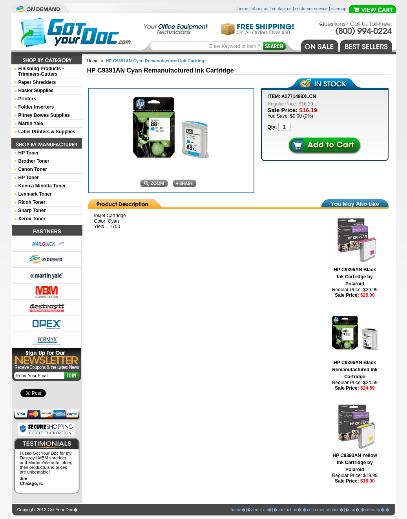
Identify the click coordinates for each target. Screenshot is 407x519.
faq (352, 509)
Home (93, 60)
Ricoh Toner (32, 202)
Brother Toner (33, 161)
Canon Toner (32, 169)
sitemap (339, 8)
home (242, 8)
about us (260, 8)
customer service (311, 8)
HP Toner (28, 153)
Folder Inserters (36, 107)
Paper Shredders (37, 82)
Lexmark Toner (35, 194)
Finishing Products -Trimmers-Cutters (41, 71)
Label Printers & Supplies (46, 131)
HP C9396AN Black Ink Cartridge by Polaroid (355, 277)
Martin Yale (30, 123)
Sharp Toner (32, 210)
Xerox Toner (32, 218)
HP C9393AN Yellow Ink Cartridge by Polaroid (355, 462)
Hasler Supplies (36, 90)
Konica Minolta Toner (42, 186)
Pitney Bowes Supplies (44, 115)
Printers (27, 99)
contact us (282, 8)
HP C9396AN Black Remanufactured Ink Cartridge (354, 369)
